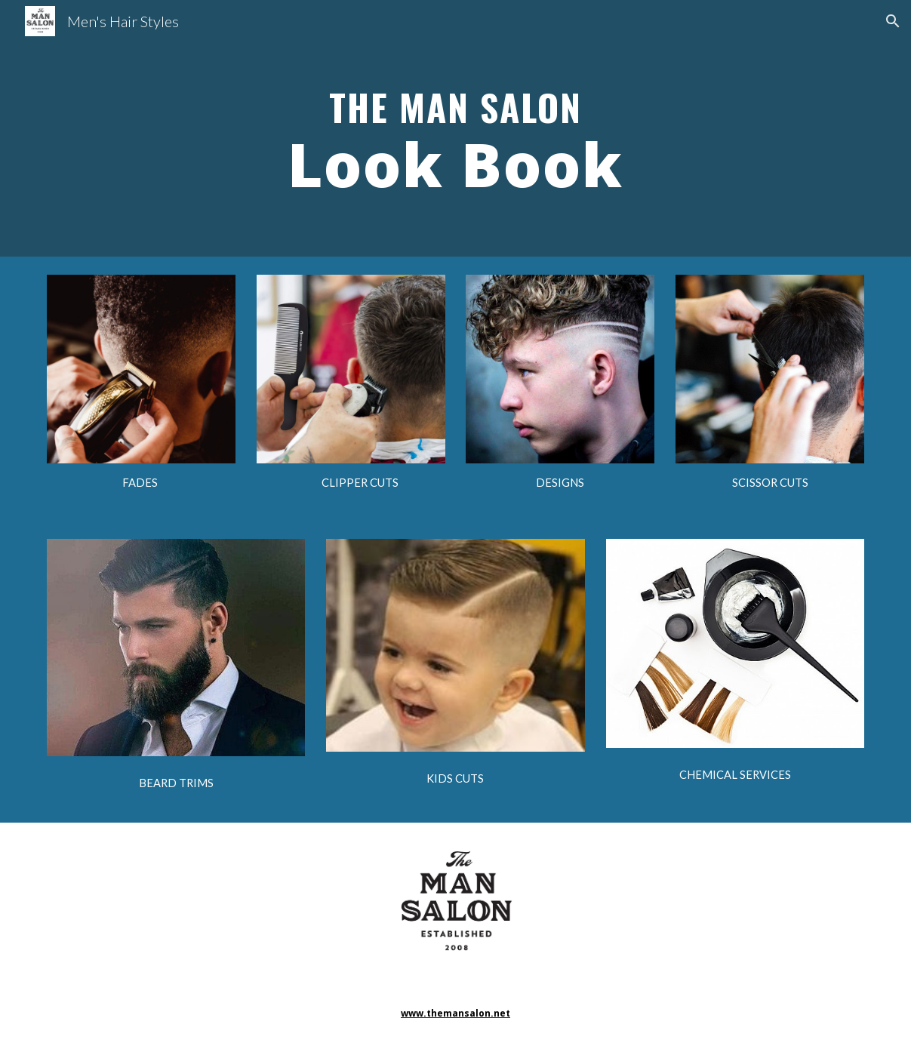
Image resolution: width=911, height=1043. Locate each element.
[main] (455, 129)
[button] (893, 21)
